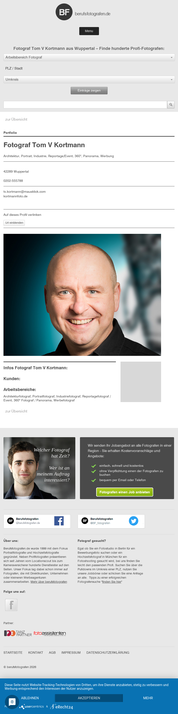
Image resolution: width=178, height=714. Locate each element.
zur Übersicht (16, 120)
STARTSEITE (12, 652)
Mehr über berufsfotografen (49, 581)
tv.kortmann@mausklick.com (24, 191)
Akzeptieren (89, 698)
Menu (89, 31)
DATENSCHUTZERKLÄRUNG (107, 652)
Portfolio (10, 132)
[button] (89, 57)
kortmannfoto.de (15, 196)
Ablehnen (30, 698)
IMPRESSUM (71, 652)
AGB (52, 652)
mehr (148, 698)
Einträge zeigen (89, 90)
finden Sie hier (111, 581)
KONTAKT (35, 652)
